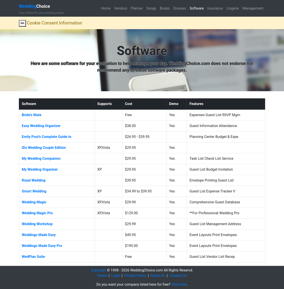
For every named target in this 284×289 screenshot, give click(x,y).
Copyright (98, 270)
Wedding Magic (34, 202)
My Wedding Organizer (40, 169)
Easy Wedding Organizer (41, 126)
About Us (157, 275)
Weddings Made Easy (39, 235)
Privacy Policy (135, 275)
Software (196, 8)
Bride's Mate (31, 115)
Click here (179, 284)
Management (253, 8)
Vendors (120, 8)
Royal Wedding (33, 180)
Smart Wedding (34, 191)
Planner (137, 8)
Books (165, 8)
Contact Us (178, 275)
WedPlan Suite (33, 257)
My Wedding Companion (41, 158)
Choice (34, 6)
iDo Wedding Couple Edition (44, 148)
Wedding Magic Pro (37, 213)
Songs (151, 8)
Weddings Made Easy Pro (42, 246)
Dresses (179, 8)
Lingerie (232, 8)
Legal (115, 275)
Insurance (215, 8)
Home (105, 8)
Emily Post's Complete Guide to (46, 137)
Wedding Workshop (37, 224)
